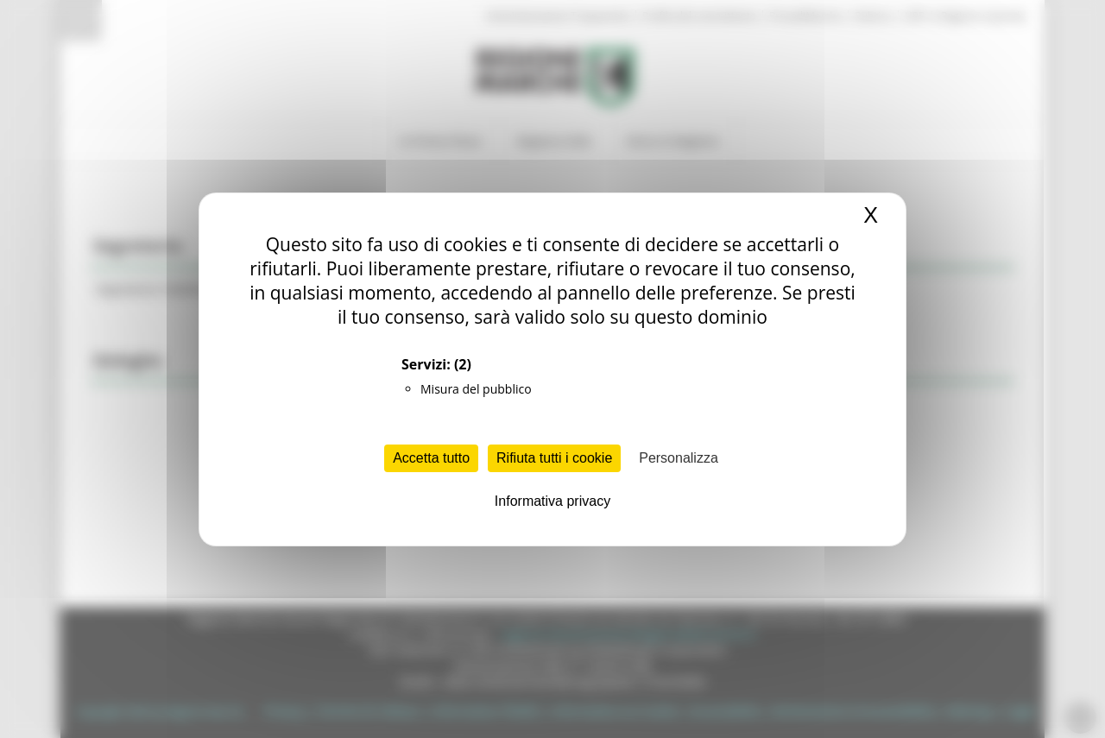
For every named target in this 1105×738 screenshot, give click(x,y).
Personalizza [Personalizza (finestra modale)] (678, 458)
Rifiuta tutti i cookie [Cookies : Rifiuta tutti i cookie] (554, 458)
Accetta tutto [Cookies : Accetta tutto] (431, 458)
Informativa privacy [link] (552, 501)
